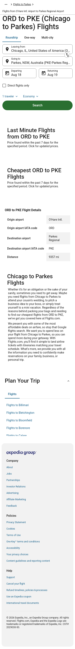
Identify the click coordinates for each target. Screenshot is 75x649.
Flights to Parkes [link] (22, 4)
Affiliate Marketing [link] (16, 499)
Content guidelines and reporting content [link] (28, 560)
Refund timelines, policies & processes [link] (26, 590)
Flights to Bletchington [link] (20, 412)
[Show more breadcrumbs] (6, 4)
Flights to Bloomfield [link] (19, 420)
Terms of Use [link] (13, 535)
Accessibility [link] (13, 548)
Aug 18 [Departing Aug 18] (16, 75)
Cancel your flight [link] (15, 583)
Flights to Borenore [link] (18, 428)
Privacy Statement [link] (16, 522)
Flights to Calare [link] (16, 435)
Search (38, 105)
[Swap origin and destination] (67, 55)
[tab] (11, 37)
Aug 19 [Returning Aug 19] (53, 75)
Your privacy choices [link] (17, 554)
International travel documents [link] (22, 603)
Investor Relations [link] (16, 486)
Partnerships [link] (13, 480)
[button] (37, 380)
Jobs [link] (9, 473)
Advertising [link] (12, 493)
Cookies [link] (10, 528)
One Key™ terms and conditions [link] (23, 541)
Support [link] (10, 577)
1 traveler (10, 96)
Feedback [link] (11, 505)
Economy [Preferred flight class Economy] (31, 96)
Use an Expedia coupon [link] (18, 596)
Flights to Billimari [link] (17, 405)
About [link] (9, 467)
